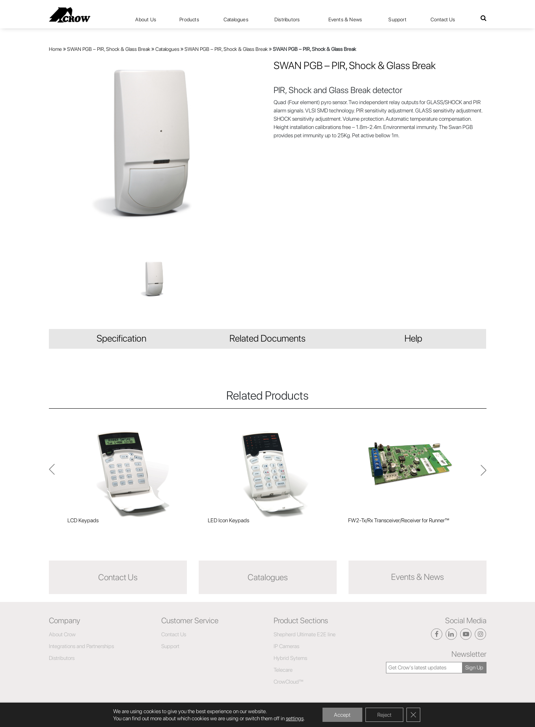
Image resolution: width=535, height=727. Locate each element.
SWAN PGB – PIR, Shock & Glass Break (108, 49)
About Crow (62, 634)
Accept (342, 715)
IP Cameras (286, 646)
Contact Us (443, 19)
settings (294, 718)
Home (55, 49)
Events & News (345, 19)
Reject (384, 715)
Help (413, 338)
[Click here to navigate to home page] (69, 14)
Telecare (283, 670)
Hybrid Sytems (290, 658)
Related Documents (267, 338)
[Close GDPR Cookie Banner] (413, 715)
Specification (121, 338)
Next (52, 473)
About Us (145, 19)
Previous (484, 474)
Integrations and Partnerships (81, 646)
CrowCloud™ (289, 681)
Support (397, 19)
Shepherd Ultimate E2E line (305, 634)
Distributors (287, 19)
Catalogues (236, 19)
